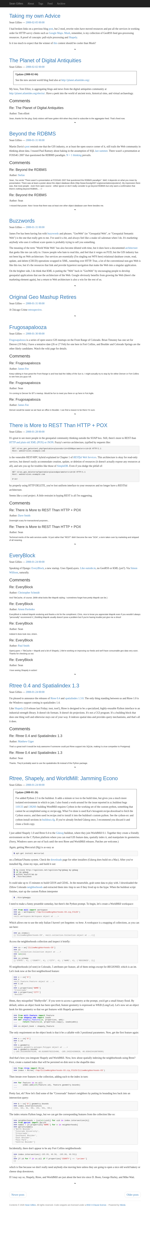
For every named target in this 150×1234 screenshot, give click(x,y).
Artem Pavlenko (26, 609)
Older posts (133, 1222)
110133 (19, 806)
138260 (32, 806)
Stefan (21, 175)
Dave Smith (24, 515)
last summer (101, 150)
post (51, 28)
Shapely (73, 37)
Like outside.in (88, 568)
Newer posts (17, 1222)
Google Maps (56, 33)
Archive (61, 3)
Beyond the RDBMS (32, 134)
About (30, 3)
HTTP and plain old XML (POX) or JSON (31, 442)
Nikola (122, 1232)
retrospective (34, 309)
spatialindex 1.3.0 (74, 698)
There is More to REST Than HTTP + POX (58, 425)
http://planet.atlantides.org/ (75, 80)
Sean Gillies (30, 1232)
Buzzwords (22, 221)
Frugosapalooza (28, 327)
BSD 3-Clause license (96, 1232)
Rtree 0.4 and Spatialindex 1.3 (44, 686)
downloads (56, 860)
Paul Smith (24, 645)
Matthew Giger (26, 741)
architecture (131, 247)
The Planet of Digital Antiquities (45, 60)
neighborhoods (35, 889)
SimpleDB (62, 465)
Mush (67, 33)
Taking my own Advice (34, 16)
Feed (50, 3)
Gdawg (60, 832)
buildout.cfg (48, 819)
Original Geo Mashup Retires (42, 297)
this (55, 43)
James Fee (23, 368)
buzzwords (53, 233)
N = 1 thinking (74, 155)
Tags (40, 3)
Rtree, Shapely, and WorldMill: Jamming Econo (63, 778)
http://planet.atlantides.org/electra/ (27, 93)
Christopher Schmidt (29, 592)
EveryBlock (22, 555)
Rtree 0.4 (55, 698)
